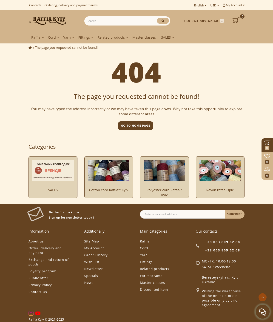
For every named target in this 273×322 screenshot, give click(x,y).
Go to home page (135, 126)
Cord (54, 37)
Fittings (86, 37)
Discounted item (154, 289)
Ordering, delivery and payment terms (71, 5)
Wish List (92, 262)
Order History (96, 255)
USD (214, 5)
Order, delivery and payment (45, 250)
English (200, 5)
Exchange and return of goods (48, 261)
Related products (112, 37)
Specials (91, 276)
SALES (167, 37)
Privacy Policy (40, 285)
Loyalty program (42, 271)
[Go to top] (263, 297)
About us (36, 241)
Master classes (144, 37)
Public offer (38, 278)
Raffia (37, 37)
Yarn (68, 37)
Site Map (91, 241)
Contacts (35, 5)
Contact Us (37, 292)
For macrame (151, 276)
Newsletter (93, 269)
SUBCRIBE (234, 214)
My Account (234, 5)
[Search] (163, 21)
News (89, 282)
